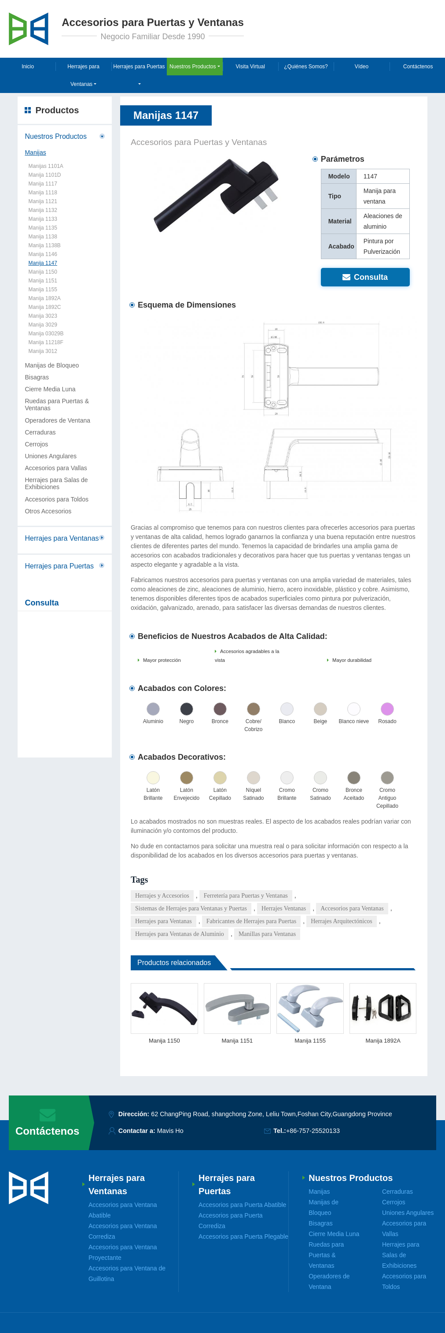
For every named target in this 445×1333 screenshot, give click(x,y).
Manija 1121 (42, 201)
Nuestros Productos (56, 136)
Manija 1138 (42, 237)
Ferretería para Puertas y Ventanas (246, 895)
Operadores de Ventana (57, 420)
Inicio (28, 66)
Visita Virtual (250, 66)
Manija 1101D (44, 175)
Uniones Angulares (51, 456)
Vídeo (361, 66)
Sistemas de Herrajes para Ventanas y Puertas (191, 908)
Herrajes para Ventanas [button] (83, 75)
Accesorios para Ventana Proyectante (122, 1252)
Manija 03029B (45, 333)
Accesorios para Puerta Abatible (242, 1204)
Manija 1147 (42, 263)
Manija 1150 (164, 1040)
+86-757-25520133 (313, 1130)
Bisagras (36, 377)
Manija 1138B (44, 245)
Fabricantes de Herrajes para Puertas (251, 921)
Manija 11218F (45, 342)
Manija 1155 (310, 1040)
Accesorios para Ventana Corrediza (122, 1231)
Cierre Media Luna (50, 389)
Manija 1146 (42, 254)
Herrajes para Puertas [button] (139, 66)
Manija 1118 (42, 192)
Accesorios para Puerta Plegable (243, 1236)
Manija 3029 (42, 325)
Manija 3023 (42, 316)
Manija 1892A (383, 1040)
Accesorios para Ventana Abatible (122, 1210)
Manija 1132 (42, 210)
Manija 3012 (42, 351)
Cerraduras (40, 432)
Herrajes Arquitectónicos (341, 921)
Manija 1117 (42, 184)
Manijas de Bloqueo (52, 365)
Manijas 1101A (45, 166)
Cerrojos (36, 444)
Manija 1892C (44, 307)
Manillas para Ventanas (267, 934)
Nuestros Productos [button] (192, 66)
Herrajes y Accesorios (162, 895)
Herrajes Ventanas (283, 908)
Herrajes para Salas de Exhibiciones (56, 483)
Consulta (365, 277)
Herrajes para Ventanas (163, 921)
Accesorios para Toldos (56, 499)
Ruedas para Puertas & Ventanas (57, 404)
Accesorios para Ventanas (352, 908)
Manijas (35, 152)
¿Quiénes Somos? (305, 66)
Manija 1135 (42, 228)
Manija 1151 (237, 1040)
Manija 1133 (42, 219)
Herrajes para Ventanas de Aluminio (179, 934)
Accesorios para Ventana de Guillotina (126, 1273)
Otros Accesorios (48, 511)
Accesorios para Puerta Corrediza (231, 1220)
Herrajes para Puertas (59, 566)
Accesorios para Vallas (56, 468)
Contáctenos (418, 66)
